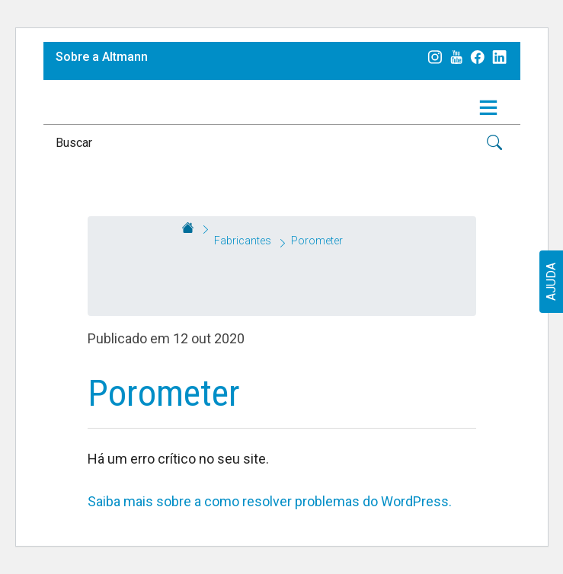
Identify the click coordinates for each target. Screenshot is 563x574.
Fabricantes (242, 240)
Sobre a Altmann (102, 56)
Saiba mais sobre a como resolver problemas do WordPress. (270, 501)
